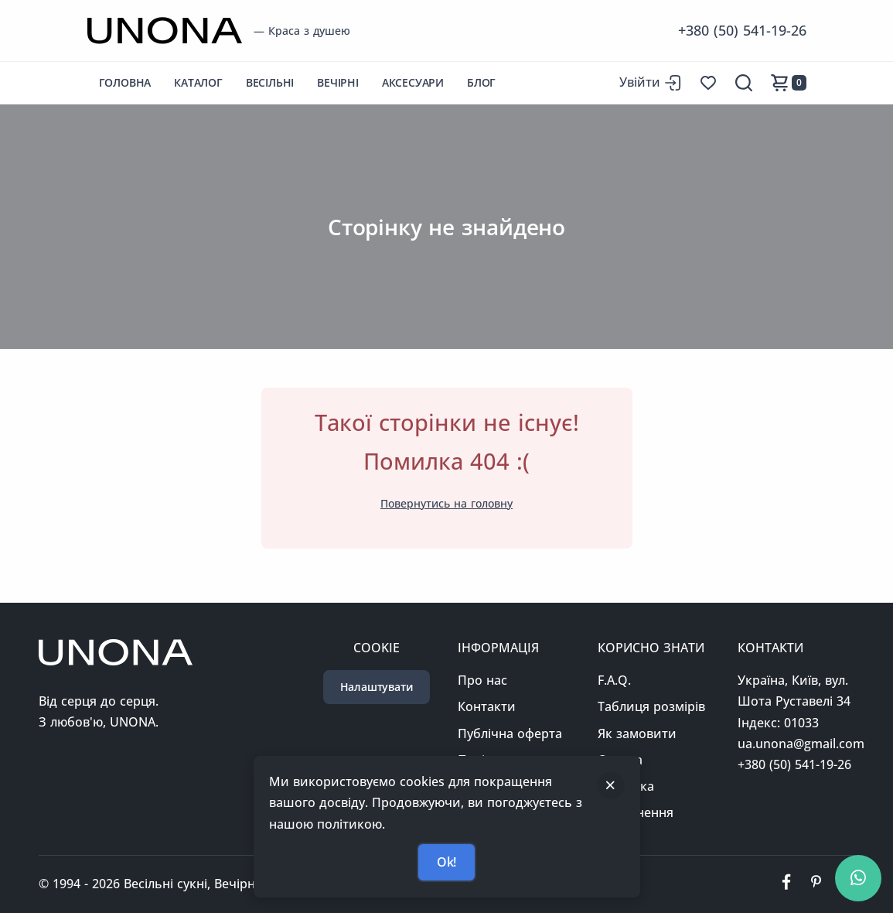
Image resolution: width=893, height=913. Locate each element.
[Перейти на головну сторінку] (164, 30)
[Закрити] (611, 785)
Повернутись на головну (446, 503)
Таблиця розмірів (651, 706)
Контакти (487, 706)
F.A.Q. (614, 680)
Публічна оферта (510, 733)
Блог (481, 82)
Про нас (482, 680)
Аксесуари (413, 82)
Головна (125, 82)
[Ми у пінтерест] (815, 884)
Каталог (198, 82)
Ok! (446, 861)
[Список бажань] (708, 82)
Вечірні (338, 82)
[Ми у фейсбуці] (786, 884)
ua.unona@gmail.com (801, 743)
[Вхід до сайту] (650, 82)
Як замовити (637, 733)
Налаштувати (377, 686)
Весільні (270, 82)
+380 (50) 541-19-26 (742, 30)
